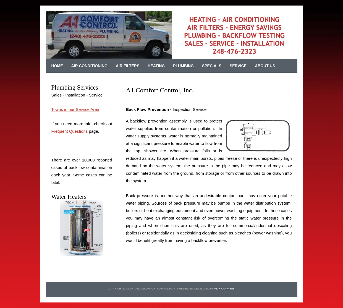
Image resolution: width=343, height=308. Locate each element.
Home (57, 66)
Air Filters (127, 66)
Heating (156, 66)
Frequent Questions (69, 131)
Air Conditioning (89, 66)
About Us (265, 66)
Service (238, 66)
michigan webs (224, 288)
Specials (211, 66)
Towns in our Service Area (75, 109)
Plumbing (183, 66)
